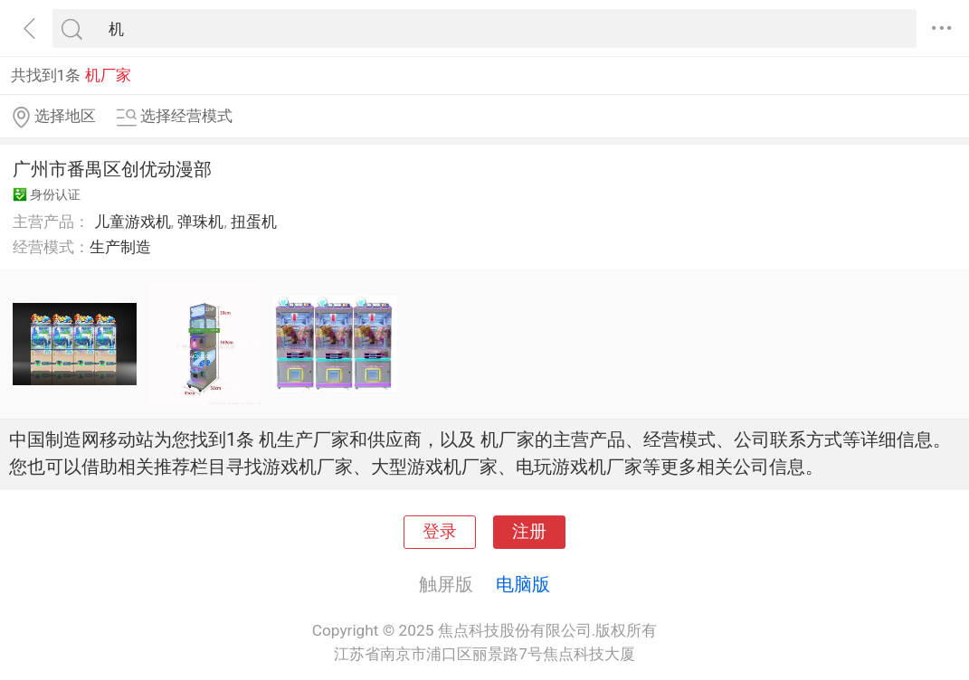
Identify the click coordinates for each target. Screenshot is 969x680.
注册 (529, 532)
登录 (440, 532)
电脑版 (523, 584)
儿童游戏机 (132, 221)
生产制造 (120, 247)
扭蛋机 (254, 221)
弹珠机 (200, 221)
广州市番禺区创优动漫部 (112, 169)
